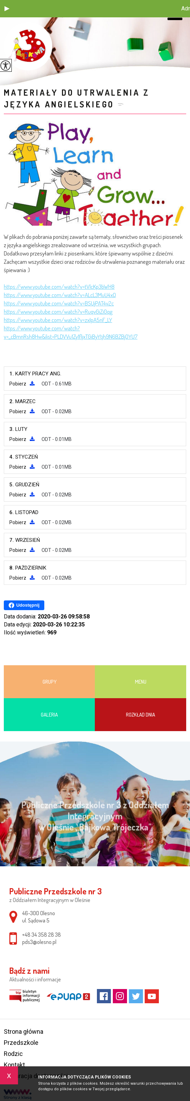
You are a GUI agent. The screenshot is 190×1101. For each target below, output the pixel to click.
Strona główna (23, 1031)
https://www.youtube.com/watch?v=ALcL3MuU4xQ (60, 294)
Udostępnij (24, 605)
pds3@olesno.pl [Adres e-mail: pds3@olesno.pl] (39, 941)
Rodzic (13, 1053)
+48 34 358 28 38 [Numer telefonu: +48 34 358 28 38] (41, 934)
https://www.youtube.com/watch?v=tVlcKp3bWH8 (59, 286)
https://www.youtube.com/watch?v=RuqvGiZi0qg (58, 311)
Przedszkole (21, 1042)
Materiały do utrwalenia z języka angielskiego (77, 98)
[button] (7, 8)
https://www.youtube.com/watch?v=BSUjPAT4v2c (59, 303)
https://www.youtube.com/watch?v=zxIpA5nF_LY (58, 319)
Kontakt (14, 1064)
